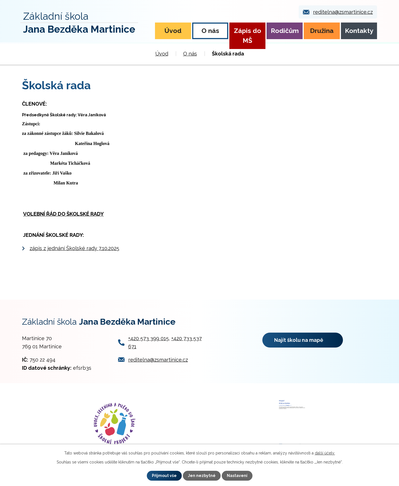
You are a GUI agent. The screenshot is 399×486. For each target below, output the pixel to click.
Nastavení (237, 475)
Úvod (173, 30)
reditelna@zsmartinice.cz (343, 12)
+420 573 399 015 (148, 338)
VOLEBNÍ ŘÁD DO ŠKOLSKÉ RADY (63, 214)
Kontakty (359, 30)
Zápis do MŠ (247, 35)
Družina (322, 30)
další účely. (325, 453)
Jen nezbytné (202, 475)
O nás (210, 30)
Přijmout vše (164, 475)
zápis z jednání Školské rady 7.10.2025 (74, 248)
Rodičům (285, 30)
